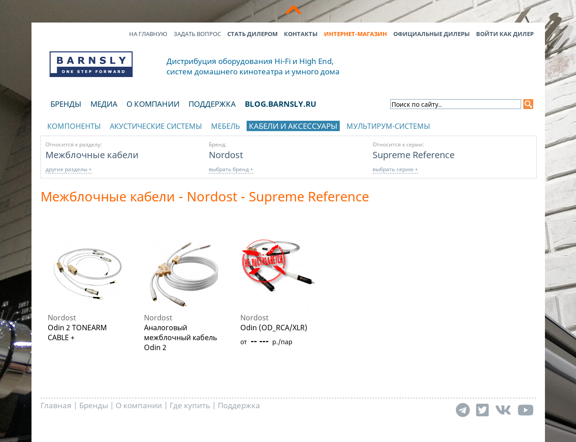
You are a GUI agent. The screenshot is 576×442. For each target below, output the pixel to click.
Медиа (103, 104)
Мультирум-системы (388, 126)
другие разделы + (68, 169)
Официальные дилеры (431, 34)
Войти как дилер (505, 34)
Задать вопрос (197, 34)
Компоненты (74, 126)
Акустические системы (156, 126)
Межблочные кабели (92, 154)
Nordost (226, 154)
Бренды (65, 104)
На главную (148, 34)
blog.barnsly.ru (280, 104)
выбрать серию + (395, 169)
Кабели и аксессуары (293, 126)
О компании (153, 104)
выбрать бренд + (231, 169)
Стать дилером (252, 34)
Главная (56, 405)
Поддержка (212, 104)
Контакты (301, 34)
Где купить (190, 405)
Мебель (225, 126)
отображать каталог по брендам (479, 124)
